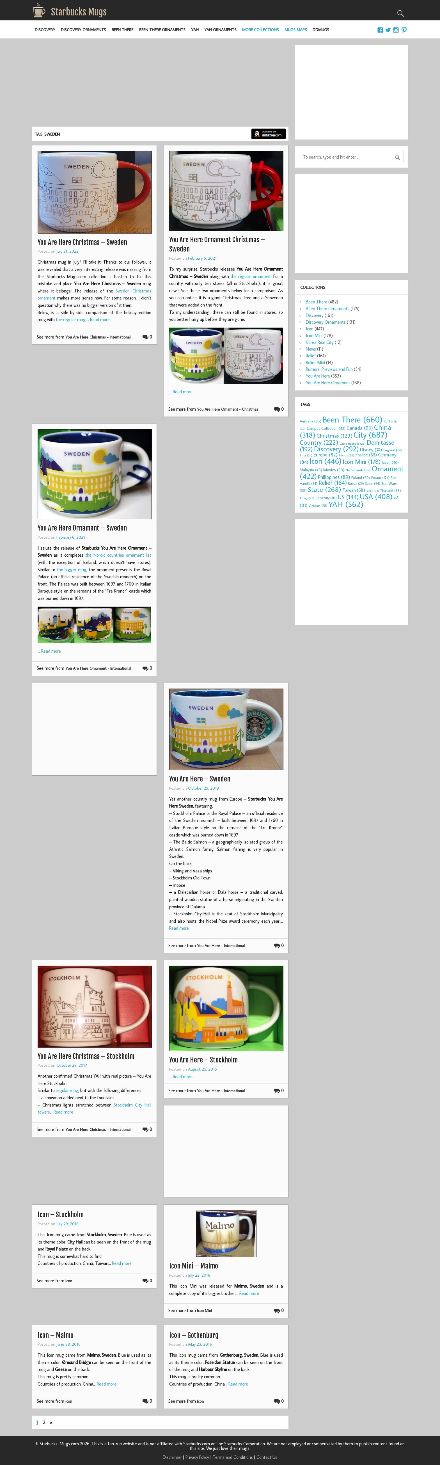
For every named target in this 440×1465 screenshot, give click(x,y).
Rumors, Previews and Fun (329, 369)
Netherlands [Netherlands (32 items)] (358, 470)
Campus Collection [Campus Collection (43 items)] (326, 428)
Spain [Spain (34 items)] (372, 483)
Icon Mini (204, 1310)
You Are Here (318, 376)
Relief (311, 355)
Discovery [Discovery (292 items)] (336, 448)
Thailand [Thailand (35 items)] (390, 490)
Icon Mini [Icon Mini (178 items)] (362, 461)
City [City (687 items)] (371, 434)
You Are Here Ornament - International (98, 668)
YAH (195, 29)
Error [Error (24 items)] (306, 455)
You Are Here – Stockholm (203, 1060)
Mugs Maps (296, 29)
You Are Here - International (221, 945)
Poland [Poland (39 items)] (360, 477)
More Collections (260, 29)
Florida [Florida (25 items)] (346, 455)
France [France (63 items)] (366, 455)
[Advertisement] (160, 84)
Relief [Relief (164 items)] (332, 482)
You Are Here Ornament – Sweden (82, 528)
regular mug (67, 1090)
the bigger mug (71, 569)
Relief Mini (315, 362)
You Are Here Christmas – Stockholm (86, 1056)
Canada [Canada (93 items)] (360, 427)
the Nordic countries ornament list (118, 555)
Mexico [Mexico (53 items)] (333, 469)
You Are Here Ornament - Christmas (227, 409)
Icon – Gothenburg (194, 1335)
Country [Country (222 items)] (319, 442)
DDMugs (321, 29)
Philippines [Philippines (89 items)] (334, 477)
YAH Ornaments (220, 29)
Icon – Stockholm (61, 1214)
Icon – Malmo (56, 1335)
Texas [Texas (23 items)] (372, 491)
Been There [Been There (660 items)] (352, 419)
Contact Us (266, 1457)
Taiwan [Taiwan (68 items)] (353, 490)
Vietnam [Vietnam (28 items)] (318, 506)
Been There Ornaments (162, 29)
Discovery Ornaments (83, 29)
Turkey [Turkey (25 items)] (307, 498)
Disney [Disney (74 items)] (371, 449)
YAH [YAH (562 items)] (345, 504)
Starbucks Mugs (79, 12)
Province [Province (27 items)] (380, 478)
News (311, 349)
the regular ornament (250, 276)
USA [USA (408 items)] (376, 496)
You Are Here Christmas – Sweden (82, 242)
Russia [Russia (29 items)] (356, 483)
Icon (68, 1280)
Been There (122, 29)
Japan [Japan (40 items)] (390, 462)
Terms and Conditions (233, 1457)
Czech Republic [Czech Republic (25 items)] (353, 443)
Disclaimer (172, 1457)
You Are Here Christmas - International (97, 337)
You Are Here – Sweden (199, 779)
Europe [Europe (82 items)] (325, 454)
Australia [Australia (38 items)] (310, 421)
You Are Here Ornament (328, 382)
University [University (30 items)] (326, 498)
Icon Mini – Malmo (193, 1266)
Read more (100, 319)
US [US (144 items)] (348, 497)
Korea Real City (320, 342)
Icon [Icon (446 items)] (326, 461)
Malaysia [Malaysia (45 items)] (311, 469)
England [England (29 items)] (392, 450)
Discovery (45, 29)
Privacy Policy (197, 1457)
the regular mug (71, 319)
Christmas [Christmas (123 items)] (334, 435)
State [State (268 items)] (324, 489)
